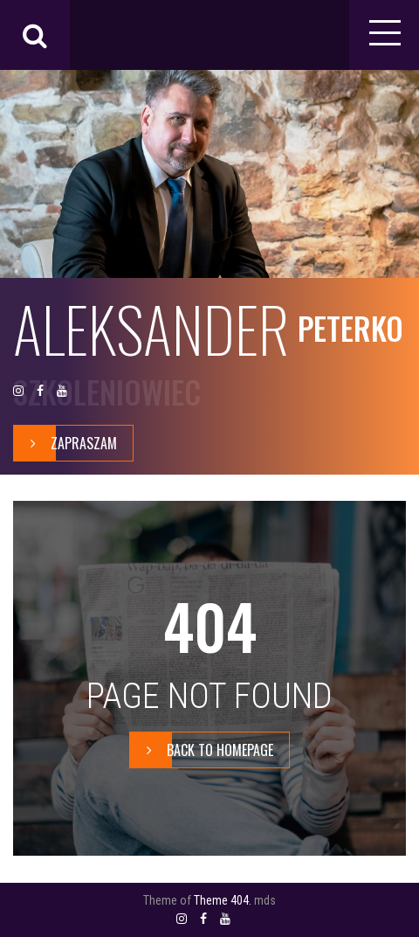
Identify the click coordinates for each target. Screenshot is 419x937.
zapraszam (65, 443)
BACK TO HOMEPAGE (201, 749)
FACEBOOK (40, 391)
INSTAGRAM (18, 391)
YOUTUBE (62, 391)
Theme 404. (222, 900)
